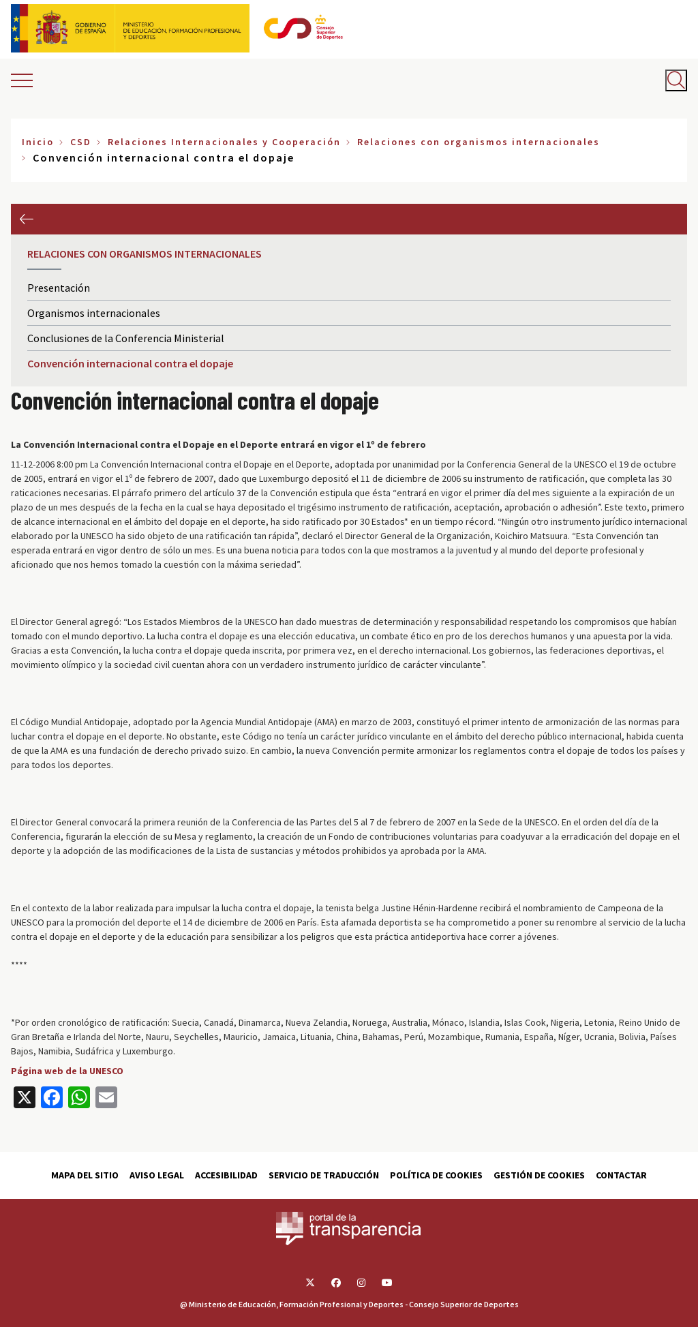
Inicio (38, 142)
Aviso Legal (157, 1175)
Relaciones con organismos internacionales (478, 142)
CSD (80, 142)
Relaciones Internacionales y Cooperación (224, 142)
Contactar (621, 1175)
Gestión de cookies (539, 1175)
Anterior (26, 219)
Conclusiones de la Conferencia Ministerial (125, 338)
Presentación (58, 287)
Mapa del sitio (85, 1175)
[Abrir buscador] (676, 80)
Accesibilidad (226, 1175)
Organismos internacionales (93, 313)
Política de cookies (436, 1175)
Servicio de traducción (324, 1175)
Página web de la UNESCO (67, 1071)
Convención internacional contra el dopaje (130, 363)
